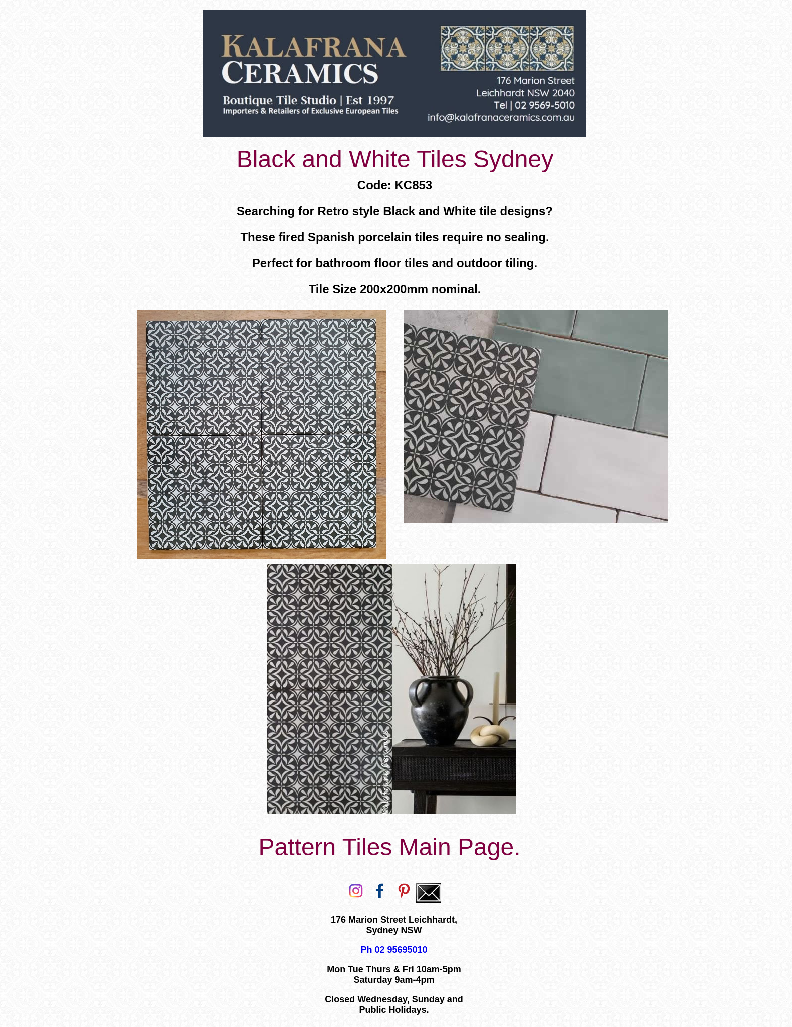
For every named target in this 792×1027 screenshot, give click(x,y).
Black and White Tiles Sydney (395, 159)
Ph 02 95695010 (393, 950)
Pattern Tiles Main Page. (390, 847)
